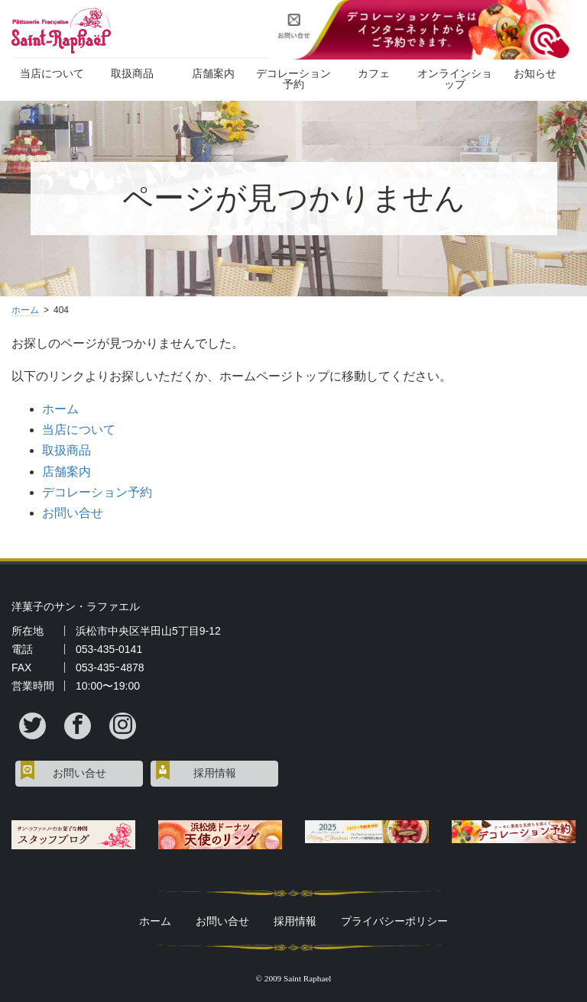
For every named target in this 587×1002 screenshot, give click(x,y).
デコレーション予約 (293, 79)
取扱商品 (132, 73)
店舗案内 (213, 73)
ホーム (25, 310)
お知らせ (535, 73)
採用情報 (214, 773)
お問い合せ (72, 512)
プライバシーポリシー (394, 921)
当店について (52, 73)
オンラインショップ (454, 79)
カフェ (374, 73)
